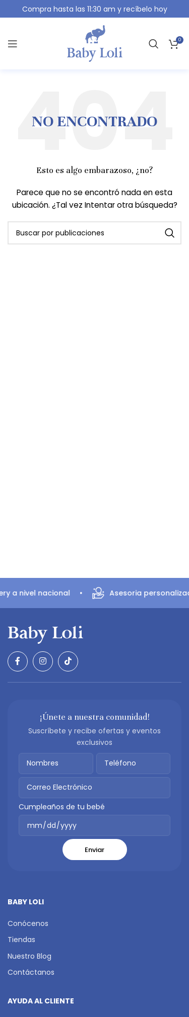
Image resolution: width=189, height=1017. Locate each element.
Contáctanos (31, 972)
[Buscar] (154, 44)
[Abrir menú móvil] (13, 44)
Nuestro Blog (29, 956)
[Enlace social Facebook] (18, 661)
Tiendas (21, 940)
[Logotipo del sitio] (94, 43)
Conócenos (28, 923)
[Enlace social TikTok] (68, 661)
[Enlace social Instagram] (43, 661)
